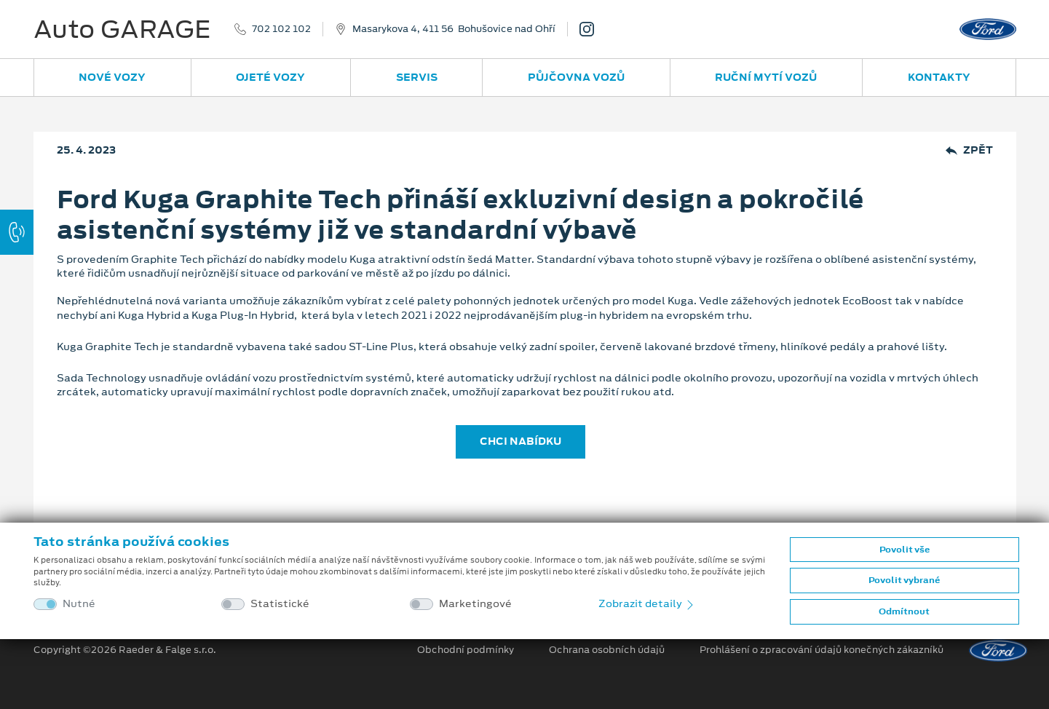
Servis (417, 77)
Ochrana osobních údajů (607, 650)
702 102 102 (281, 29)
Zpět (969, 150)
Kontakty (939, 77)
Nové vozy (112, 77)
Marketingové (475, 604)
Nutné (79, 604)
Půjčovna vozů (576, 77)
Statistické (279, 604)
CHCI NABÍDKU (520, 441)
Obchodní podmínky (465, 650)
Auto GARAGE (122, 29)
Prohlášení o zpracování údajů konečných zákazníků (821, 650)
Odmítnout (904, 611)
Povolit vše (904, 549)
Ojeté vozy (270, 77)
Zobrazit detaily (647, 603)
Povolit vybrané (904, 580)
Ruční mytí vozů (766, 77)
